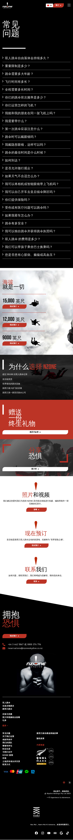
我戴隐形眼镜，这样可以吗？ (25, 144)
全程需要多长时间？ (19, 89)
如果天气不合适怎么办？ (22, 176)
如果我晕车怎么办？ (19, 215)
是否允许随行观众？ (19, 168)
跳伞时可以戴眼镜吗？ (21, 136)
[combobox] (49, 5)
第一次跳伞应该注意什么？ (24, 129)
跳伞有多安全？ (16, 223)
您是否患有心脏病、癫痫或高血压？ (30, 254)
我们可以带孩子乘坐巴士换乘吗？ (29, 247)
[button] (36, 58)
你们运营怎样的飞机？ (21, 105)
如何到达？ (13, 160)
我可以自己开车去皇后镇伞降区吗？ (30, 191)
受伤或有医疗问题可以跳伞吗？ (27, 207)
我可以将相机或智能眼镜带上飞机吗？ (32, 184)
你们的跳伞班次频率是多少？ (25, 97)
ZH (49, 5)
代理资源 (40, 745)
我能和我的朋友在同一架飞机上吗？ (30, 113)
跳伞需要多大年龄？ (19, 73)
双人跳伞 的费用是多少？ (23, 239)
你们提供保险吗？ (17, 199)
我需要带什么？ (16, 121)
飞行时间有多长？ (17, 81)
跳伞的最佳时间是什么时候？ (25, 152)
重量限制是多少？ (17, 66)
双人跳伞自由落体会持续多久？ (27, 58)
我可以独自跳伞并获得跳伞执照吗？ (30, 231)
